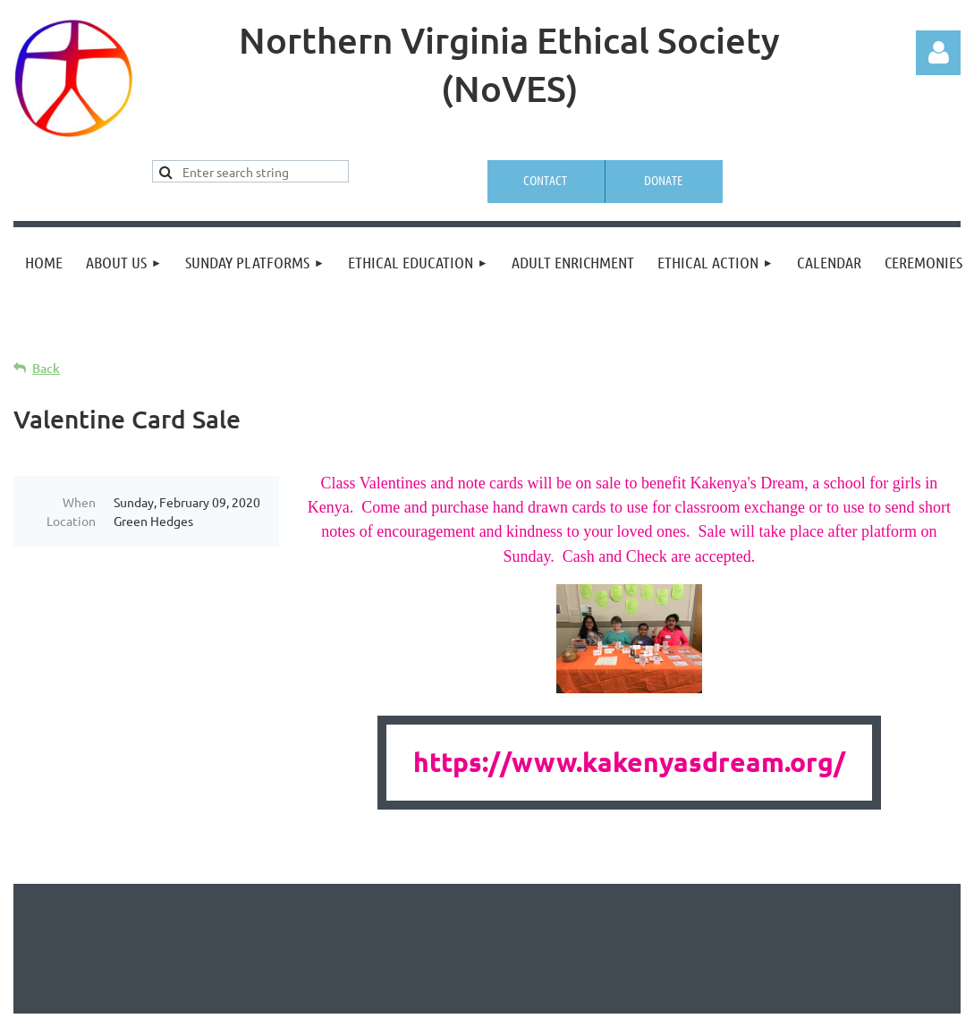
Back (46, 368)
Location (71, 521)
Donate (663, 180)
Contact (545, 180)
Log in (938, 52)
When (79, 502)
